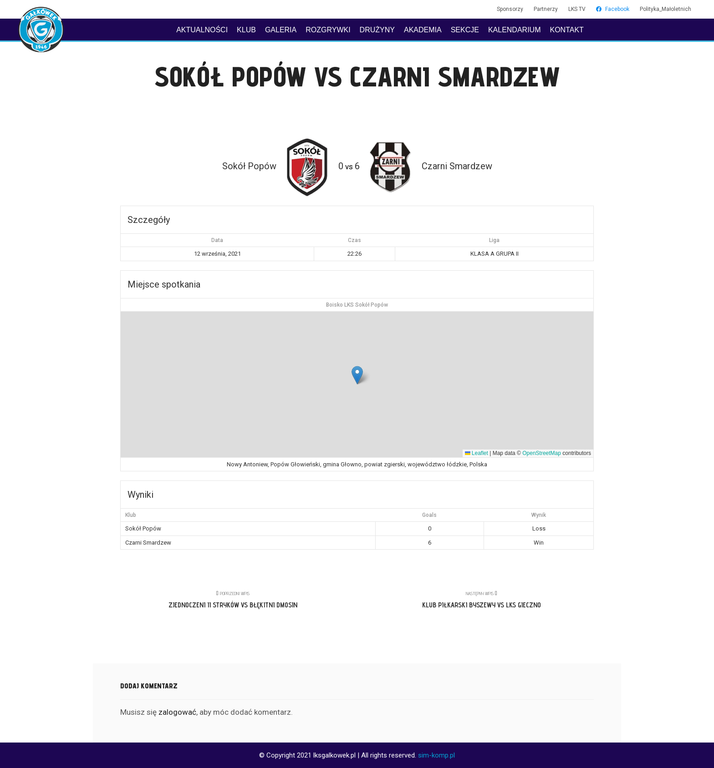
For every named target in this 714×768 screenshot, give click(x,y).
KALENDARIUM (514, 30)
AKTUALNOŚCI (202, 30)
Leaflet (476, 453)
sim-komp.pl (436, 755)
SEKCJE (465, 30)
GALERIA (280, 30)
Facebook (612, 9)
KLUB (246, 30)
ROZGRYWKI (328, 30)
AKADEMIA (423, 30)
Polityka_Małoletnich (665, 9)
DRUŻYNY (377, 30)
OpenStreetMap (541, 453)
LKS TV (577, 9)
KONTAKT (566, 30)
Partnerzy (546, 9)
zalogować (177, 712)
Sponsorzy (510, 9)
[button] (357, 375)
